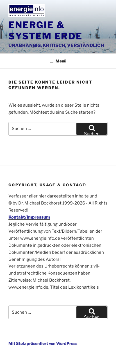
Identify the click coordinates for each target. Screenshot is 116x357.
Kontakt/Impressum (29, 217)
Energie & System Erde (45, 30)
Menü (58, 61)
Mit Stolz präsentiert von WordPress (42, 343)
